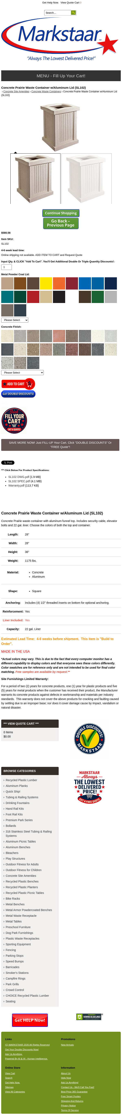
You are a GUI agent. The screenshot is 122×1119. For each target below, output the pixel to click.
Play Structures (15, 858)
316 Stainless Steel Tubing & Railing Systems (29, 833)
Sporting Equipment (18, 944)
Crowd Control (15, 990)
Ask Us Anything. (14, 1054)
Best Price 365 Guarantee (74, 1091)
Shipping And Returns (72, 1101)
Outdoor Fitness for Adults (22, 864)
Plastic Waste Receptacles (22, 938)
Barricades (12, 967)
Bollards (11, 825)
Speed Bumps (15, 961)
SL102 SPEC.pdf (19, 481)
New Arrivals (67, 1045)
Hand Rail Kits (15, 808)
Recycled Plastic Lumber (21, 780)
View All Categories (15, 1091)
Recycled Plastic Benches (22, 881)
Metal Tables (14, 921)
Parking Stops (14, 955)
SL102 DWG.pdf (18, 477)
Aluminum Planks (17, 785)
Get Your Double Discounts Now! (22, 1049)
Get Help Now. (50, 2)
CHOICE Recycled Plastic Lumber (27, 995)
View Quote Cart (70, 2)
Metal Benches (15, 904)
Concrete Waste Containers (46, 91)
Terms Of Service (70, 1110)
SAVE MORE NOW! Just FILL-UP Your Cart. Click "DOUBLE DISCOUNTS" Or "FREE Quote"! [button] (60, 445)
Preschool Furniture (18, 927)
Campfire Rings (15, 978)
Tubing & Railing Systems (22, 797)
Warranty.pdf (16, 485)
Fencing (11, 950)
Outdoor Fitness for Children (24, 870)
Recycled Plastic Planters (22, 887)
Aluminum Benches (18, 847)
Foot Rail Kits (14, 814)
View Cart (10, 1073)
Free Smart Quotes (70, 1096)
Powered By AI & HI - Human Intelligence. (26, 1058)
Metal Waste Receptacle (21, 915)
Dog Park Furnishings (19, 932)
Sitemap (9, 1087)
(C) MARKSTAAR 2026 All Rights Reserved (27, 1045)
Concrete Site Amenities (16, 91)
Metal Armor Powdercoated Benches (29, 910)
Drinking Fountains (18, 803)
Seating (10, 1001)
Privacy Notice (68, 1105)
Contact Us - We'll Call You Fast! (77, 1087)
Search (8, 1078)
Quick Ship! (13, 791)
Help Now (66, 1078)
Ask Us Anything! (69, 1082)
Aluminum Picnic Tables (21, 841)
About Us (65, 1073)
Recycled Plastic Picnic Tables (25, 893)
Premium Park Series (19, 820)
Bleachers (12, 853)
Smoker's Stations (17, 972)
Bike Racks (13, 898)
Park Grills (12, 984)
